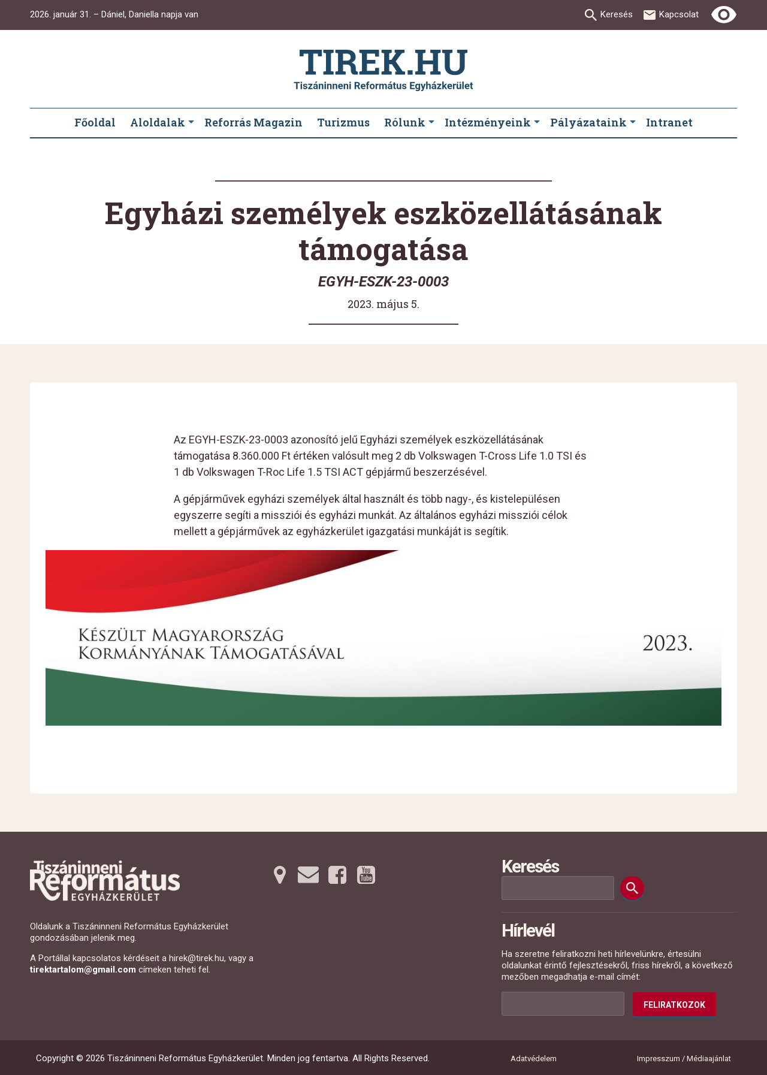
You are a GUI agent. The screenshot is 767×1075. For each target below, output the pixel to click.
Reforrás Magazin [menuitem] (253, 122)
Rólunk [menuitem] (404, 122)
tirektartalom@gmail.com (83, 969)
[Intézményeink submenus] (537, 122)
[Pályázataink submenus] (633, 122)
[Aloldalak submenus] (191, 122)
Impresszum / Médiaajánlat (684, 1058)
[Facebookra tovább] (337, 874)
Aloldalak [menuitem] (157, 122)
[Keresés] (632, 888)
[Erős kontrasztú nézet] (724, 15)
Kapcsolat (679, 14)
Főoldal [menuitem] (95, 122)
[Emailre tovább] (308, 874)
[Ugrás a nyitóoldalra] (383, 70)
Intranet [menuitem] (669, 122)
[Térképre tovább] (279, 874)
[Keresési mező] (558, 888)
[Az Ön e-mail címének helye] (563, 1004)
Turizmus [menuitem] (343, 122)
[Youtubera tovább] (366, 874)
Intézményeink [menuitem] (488, 122)
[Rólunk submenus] (431, 122)
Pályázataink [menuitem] (588, 122)
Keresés (616, 14)
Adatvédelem (534, 1058)
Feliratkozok (674, 1005)
